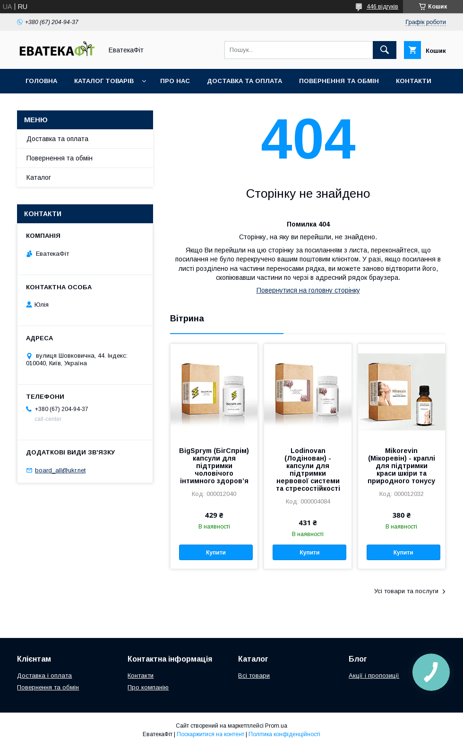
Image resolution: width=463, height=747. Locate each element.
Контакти (413, 80)
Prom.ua (276, 725)
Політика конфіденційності (284, 734)
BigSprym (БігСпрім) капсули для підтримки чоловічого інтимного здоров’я (214, 466)
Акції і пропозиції (374, 675)
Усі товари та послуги (406, 591)
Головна (41, 80)
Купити (216, 552)
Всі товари (254, 675)
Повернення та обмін (339, 80)
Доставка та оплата (244, 80)
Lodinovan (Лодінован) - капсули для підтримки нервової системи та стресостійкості (308, 469)
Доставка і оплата (44, 675)
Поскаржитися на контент (210, 734)
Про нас (175, 80)
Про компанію (148, 687)
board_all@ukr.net (60, 470)
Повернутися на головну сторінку (308, 290)
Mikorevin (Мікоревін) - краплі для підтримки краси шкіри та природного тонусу (401, 466)
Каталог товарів (104, 80)
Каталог (38, 177)
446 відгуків (382, 6)
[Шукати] (384, 50)
